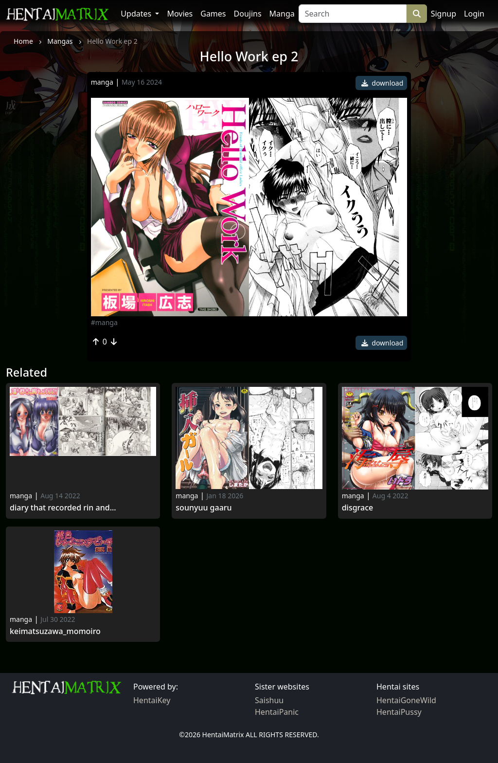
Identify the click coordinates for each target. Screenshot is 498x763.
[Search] (353, 13)
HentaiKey (151, 700)
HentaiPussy (399, 712)
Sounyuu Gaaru (203, 507)
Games (213, 13)
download (382, 83)
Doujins (248, 13)
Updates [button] (137, 13)
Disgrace (358, 507)
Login (474, 13)
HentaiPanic (277, 712)
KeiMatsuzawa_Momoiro (55, 631)
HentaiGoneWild (406, 700)
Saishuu (269, 700)
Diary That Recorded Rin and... (63, 507)
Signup (443, 13)
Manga (282, 13)
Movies (180, 13)
